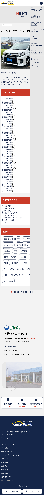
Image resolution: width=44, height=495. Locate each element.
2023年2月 (7, 186)
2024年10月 (7, 140)
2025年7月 (7, 119)
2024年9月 (7, 142)
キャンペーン (8, 208)
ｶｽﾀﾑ (12, 269)
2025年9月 (7, 114)
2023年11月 (7, 165)
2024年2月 (7, 158)
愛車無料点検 (8, 239)
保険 (15, 251)
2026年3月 (7, 101)
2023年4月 (7, 181)
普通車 (6, 263)
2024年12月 (7, 135)
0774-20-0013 (11, 346)
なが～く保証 (8, 220)
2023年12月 (7, 163)
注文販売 (26, 239)
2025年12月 (7, 107)
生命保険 (22, 257)
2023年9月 (7, 170)
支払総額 (20, 245)
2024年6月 (7, 149)
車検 (5, 275)
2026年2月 (7, 103)
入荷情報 (6, 206)
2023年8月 (7, 172)
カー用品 (6, 211)
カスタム (7, 251)
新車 (5, 269)
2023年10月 (7, 167)
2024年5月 (7, 151)
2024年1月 (7, 161)
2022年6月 (7, 191)
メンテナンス (32, 269)
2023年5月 (7, 179)
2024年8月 (7, 144)
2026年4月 (7, 98)
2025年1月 (7, 133)
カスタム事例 (8, 215)
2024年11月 (7, 137)
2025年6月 (7, 121)
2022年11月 (7, 188)
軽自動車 (30, 245)
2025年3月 (7, 128)
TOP (5, 24)
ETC (18, 239)
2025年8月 (7, 117)
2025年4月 (7, 126)
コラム (5, 222)
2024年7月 (7, 147)
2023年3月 (7, 184)
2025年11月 (7, 110)
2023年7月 (7, 174)
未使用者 (34, 263)
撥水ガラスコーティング (12, 217)
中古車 (24, 263)
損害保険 (34, 251)
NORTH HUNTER (10, 257)
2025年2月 (7, 131)
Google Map (30, 338)
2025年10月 (7, 112)
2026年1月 (7, 105)
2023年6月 (7, 177)
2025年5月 (7, 124)
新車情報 (15, 263)
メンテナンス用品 (9, 213)
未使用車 (31, 275)
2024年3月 (7, 156)
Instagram (6, 437)
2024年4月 (7, 154)
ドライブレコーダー (17, 275)
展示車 (32, 257)
